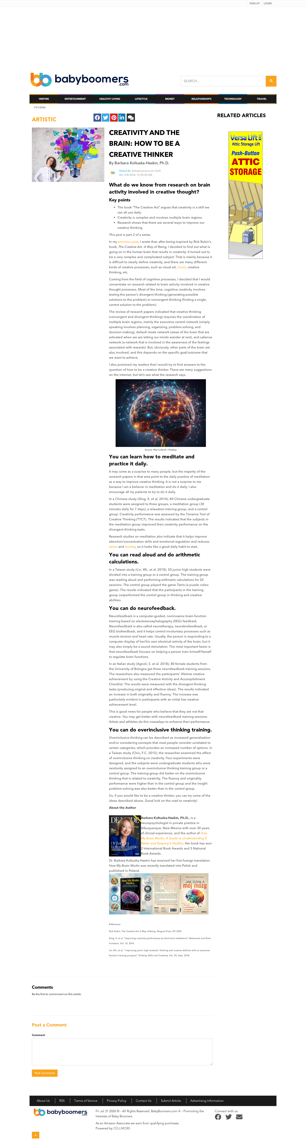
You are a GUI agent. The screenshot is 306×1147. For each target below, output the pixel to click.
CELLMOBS (121, 1128)
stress (113, 547)
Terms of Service (85, 1101)
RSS (62, 1101)
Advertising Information (207, 1101)
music (181, 267)
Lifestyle (141, 99)
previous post (128, 242)
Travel (261, 99)
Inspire (44, 99)
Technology (233, 99)
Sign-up (254, 3)
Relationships (201, 99)
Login (268, 3)
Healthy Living (109, 99)
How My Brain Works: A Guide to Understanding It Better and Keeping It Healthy (174, 838)
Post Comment (45, 1073)
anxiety (130, 547)
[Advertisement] (153, 36)
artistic (44, 119)
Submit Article (171, 1101)
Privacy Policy (116, 1101)
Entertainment (75, 99)
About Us (43, 1101)
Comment (38, 1035)
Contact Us (143, 1101)
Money (170, 99)
